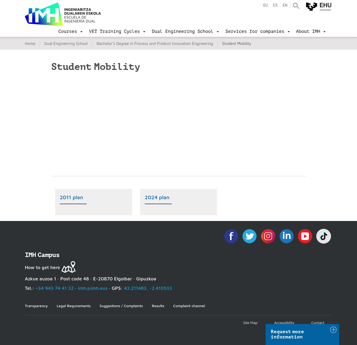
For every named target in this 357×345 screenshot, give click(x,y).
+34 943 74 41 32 (54, 288)
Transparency (36, 305)
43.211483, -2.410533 (148, 288)
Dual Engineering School (66, 43)
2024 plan (157, 197)
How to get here (42, 267)
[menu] (70, 31)
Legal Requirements (74, 305)
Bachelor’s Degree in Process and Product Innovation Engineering (155, 43)
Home (30, 43)
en (285, 5)
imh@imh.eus (93, 288)
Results (158, 305)
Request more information (287, 334)
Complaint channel (189, 305)
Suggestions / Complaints (121, 305)
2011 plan (71, 197)
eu (265, 5)
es (275, 5)
